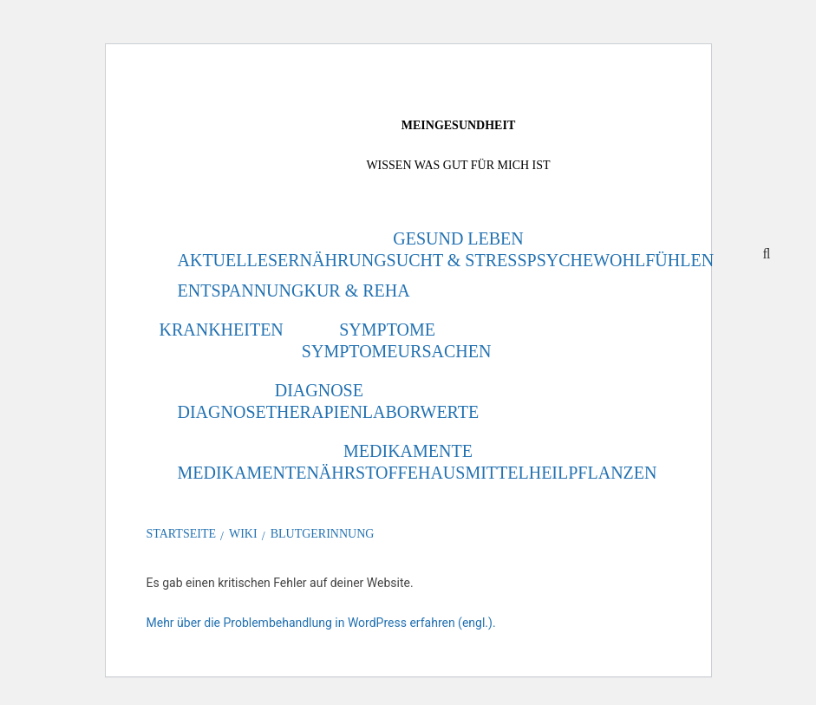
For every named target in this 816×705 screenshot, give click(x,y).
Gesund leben (458, 238)
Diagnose (319, 390)
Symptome (387, 329)
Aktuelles (228, 260)
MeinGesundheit (458, 125)
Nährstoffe (362, 472)
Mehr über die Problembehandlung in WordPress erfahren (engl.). (321, 623)
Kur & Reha (356, 290)
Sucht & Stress (457, 260)
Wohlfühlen (653, 260)
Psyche (560, 260)
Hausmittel (473, 472)
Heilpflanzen (593, 472)
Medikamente (408, 450)
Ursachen (445, 351)
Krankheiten (222, 329)
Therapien (314, 411)
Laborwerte (420, 411)
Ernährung (332, 260)
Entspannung (241, 290)
